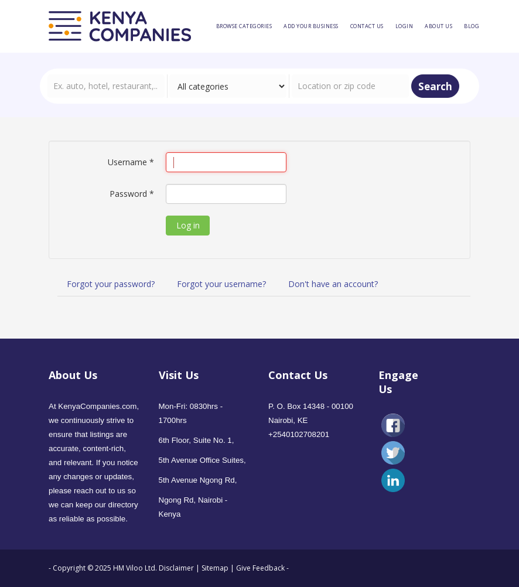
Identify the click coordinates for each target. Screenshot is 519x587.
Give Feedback (260, 568)
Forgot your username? (221, 283)
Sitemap (215, 568)
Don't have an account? (333, 283)
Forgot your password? (111, 283)
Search (435, 86)
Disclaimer (177, 568)
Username (131, 162)
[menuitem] (244, 26)
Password (132, 193)
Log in (188, 225)
